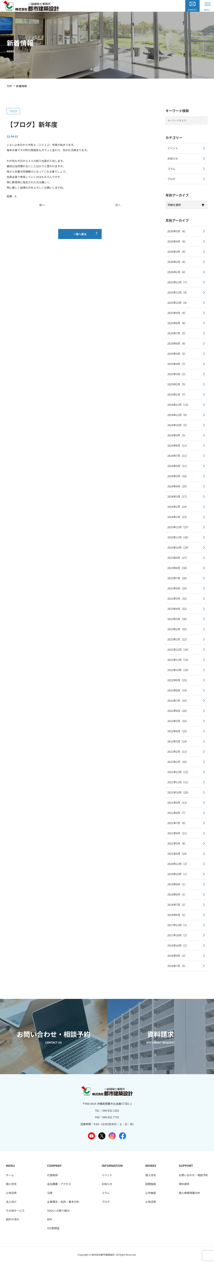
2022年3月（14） (177, 741)
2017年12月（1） (177, 925)
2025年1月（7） (177, 394)
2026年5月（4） (177, 231)
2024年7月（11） (177, 456)
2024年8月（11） (177, 445)
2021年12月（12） (178, 772)
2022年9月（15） (177, 680)
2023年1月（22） (177, 639)
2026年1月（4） (177, 272)
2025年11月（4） (177, 292)
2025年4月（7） (177, 364)
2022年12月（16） (178, 649)
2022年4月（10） (177, 731)
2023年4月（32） (177, 609)
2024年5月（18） (177, 476)
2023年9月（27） (177, 558)
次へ (118, 205)
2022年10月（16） (178, 670)
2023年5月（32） (177, 598)
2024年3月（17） (177, 496)
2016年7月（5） (177, 966)
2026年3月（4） (177, 252)
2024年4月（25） (177, 486)
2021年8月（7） (177, 813)
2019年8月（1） (177, 884)
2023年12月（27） (178, 527)
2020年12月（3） (177, 864)
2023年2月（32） (177, 629)
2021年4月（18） (177, 854)
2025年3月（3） (177, 374)
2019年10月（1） (177, 874)
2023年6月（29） (177, 588)
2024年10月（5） (177, 425)
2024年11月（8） (177, 415)
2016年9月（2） (177, 956)
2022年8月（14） (177, 690)
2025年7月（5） (177, 333)
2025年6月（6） (177, 343)
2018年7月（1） (177, 905)
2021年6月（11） (177, 833)
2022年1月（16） (177, 762)
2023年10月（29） (178, 547)
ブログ (13, 111)
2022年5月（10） (177, 721)
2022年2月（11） (177, 752)
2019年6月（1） (177, 894)
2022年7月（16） (177, 700)
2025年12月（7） (177, 282)
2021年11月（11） (178, 782)
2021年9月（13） (177, 803)
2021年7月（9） (177, 823)
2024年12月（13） (178, 405)
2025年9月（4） (177, 313)
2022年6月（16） (177, 711)
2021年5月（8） (177, 843)
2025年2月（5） (177, 384)
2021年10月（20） (178, 792)
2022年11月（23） (178, 660)
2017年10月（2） (177, 935)
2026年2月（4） (177, 262)
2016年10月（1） (177, 945)
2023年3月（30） (177, 619)
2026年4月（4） (177, 241)
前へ (42, 205)
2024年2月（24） (177, 507)
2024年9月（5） (177, 435)
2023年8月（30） (177, 568)
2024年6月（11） (177, 466)
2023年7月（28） (177, 578)
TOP (9, 86)
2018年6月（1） (177, 915)
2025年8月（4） (177, 323)
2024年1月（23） (177, 517)
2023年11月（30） (178, 537)
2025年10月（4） (177, 303)
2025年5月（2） (177, 354)
